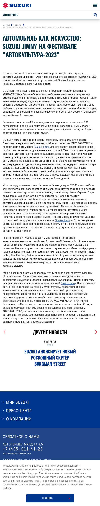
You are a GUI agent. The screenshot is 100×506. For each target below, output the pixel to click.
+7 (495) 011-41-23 (23, 449)
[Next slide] (95, 332)
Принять (47, 498)
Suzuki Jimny (41, 146)
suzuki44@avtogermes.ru (17, 453)
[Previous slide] (4, 332)
